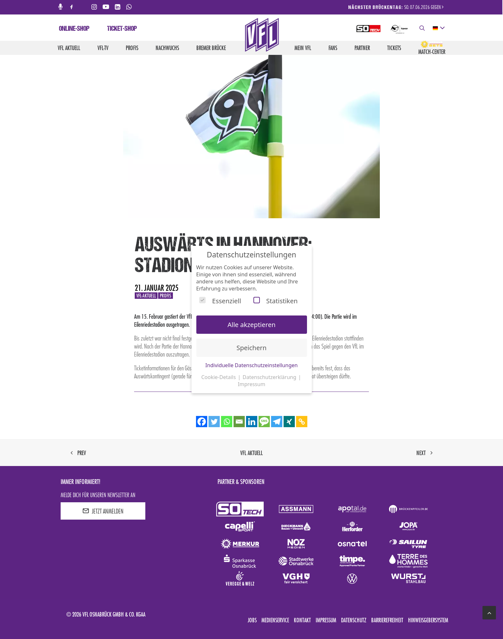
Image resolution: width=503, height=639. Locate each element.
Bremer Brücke (211, 47)
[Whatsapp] (226, 421)
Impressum (326, 620)
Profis (132, 47)
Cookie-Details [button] (219, 377)
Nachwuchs (167, 47)
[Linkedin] (251, 421)
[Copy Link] (301, 421)
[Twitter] (214, 421)
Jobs (252, 620)
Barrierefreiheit (387, 620)
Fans (332, 47)
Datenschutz (353, 620)
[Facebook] (201, 421)
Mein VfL (302, 47)
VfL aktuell (69, 47)
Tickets (394, 47)
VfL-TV (103, 47)
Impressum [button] (251, 384)
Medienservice (275, 620)
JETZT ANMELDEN (103, 511)
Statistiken (275, 301)
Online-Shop (74, 29)
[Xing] (289, 421)
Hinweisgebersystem (428, 620)
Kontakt (302, 620)
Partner (362, 47)
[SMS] (264, 421)
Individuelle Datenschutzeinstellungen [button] (251, 365)
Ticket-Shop (122, 29)
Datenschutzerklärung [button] (270, 377)
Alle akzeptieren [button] (251, 324)
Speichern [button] (251, 347)
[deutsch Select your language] (438, 28)
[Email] (239, 421)
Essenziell (220, 301)
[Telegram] (276, 421)
